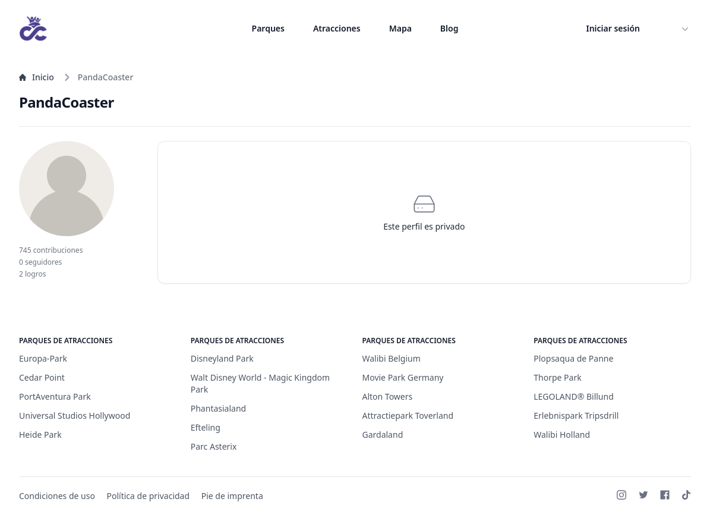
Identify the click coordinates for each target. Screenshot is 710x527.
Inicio (36, 77)
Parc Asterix (214, 446)
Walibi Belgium (391, 358)
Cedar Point (42, 377)
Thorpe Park (557, 377)
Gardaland (382, 434)
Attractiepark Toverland (408, 415)
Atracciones (337, 28)
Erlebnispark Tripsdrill (576, 415)
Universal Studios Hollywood (74, 415)
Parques (268, 28)
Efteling (205, 427)
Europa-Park (43, 358)
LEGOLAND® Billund (574, 396)
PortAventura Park (55, 396)
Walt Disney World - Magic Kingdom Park (260, 383)
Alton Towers (387, 396)
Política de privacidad (148, 495)
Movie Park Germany (403, 377)
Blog (449, 28)
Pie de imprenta (232, 495)
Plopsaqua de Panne (573, 358)
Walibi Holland (562, 434)
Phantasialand (218, 408)
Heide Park (40, 434)
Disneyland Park (222, 358)
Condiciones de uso (57, 495)
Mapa (400, 28)
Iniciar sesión (613, 28)
